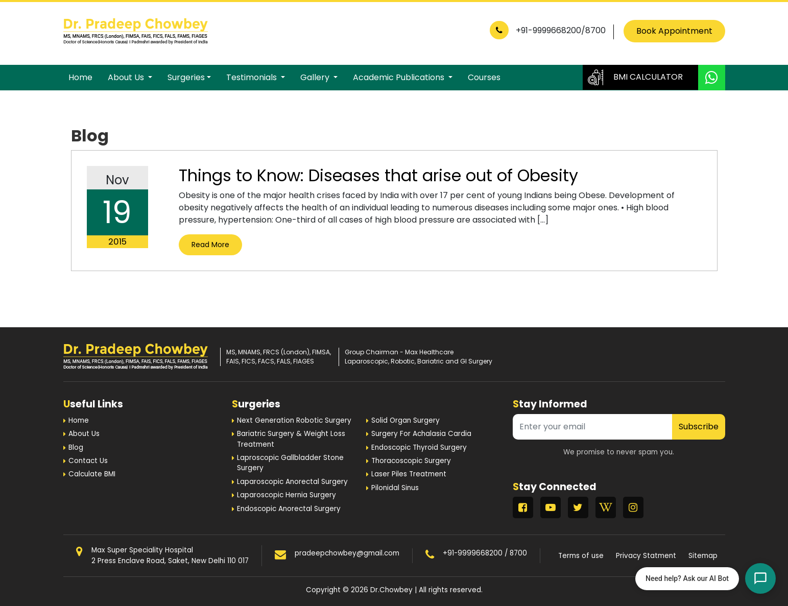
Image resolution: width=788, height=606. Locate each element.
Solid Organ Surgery (405, 420)
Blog (75, 447)
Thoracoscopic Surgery (411, 461)
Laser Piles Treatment (408, 474)
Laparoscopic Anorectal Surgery (292, 482)
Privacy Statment (646, 556)
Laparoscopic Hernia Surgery (286, 495)
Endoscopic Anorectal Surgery (289, 509)
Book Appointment (674, 31)
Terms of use (581, 556)
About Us (127, 77)
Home (80, 77)
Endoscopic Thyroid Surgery (419, 447)
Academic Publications (399, 77)
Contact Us (88, 461)
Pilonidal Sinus (395, 488)
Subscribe (699, 426)
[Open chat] (760, 578)
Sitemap (703, 556)
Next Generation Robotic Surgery (294, 420)
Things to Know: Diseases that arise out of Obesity (378, 175)
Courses (484, 77)
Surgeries (186, 77)
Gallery (315, 77)
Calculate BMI (91, 474)
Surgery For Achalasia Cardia (421, 434)
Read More (210, 244)
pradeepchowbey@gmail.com (347, 553)
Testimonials (252, 77)
